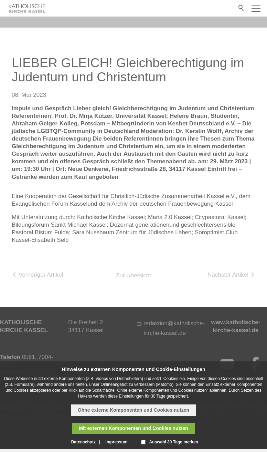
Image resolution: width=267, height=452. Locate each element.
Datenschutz (83, 442)
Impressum (116, 442)
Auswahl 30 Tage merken (173, 442)
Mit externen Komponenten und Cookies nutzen (133, 428)
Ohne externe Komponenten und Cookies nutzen (133, 410)
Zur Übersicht (133, 275)
